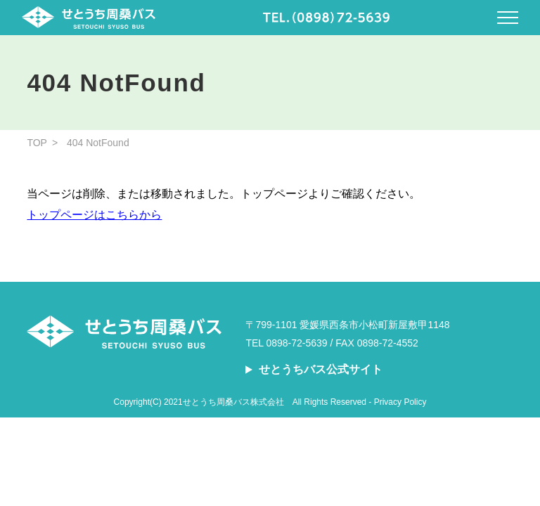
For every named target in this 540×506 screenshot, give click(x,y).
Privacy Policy (400, 402)
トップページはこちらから (94, 215)
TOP (37, 142)
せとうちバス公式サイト (320, 369)
